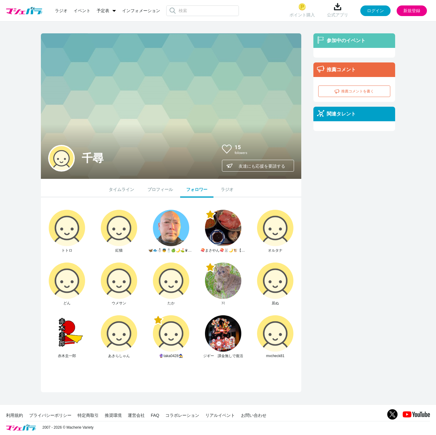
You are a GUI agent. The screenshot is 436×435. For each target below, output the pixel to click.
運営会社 (136, 415)
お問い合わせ (253, 415)
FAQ (155, 415)
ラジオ (61, 10)
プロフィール (160, 189)
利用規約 (14, 415)
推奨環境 (113, 415)
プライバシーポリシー (50, 415)
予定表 (103, 10)
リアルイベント (220, 415)
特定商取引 (88, 415)
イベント (82, 10)
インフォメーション (141, 10)
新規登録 (411, 10)
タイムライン (121, 189)
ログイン (375, 10)
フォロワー (196, 189)
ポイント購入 (302, 10)
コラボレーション (182, 415)
